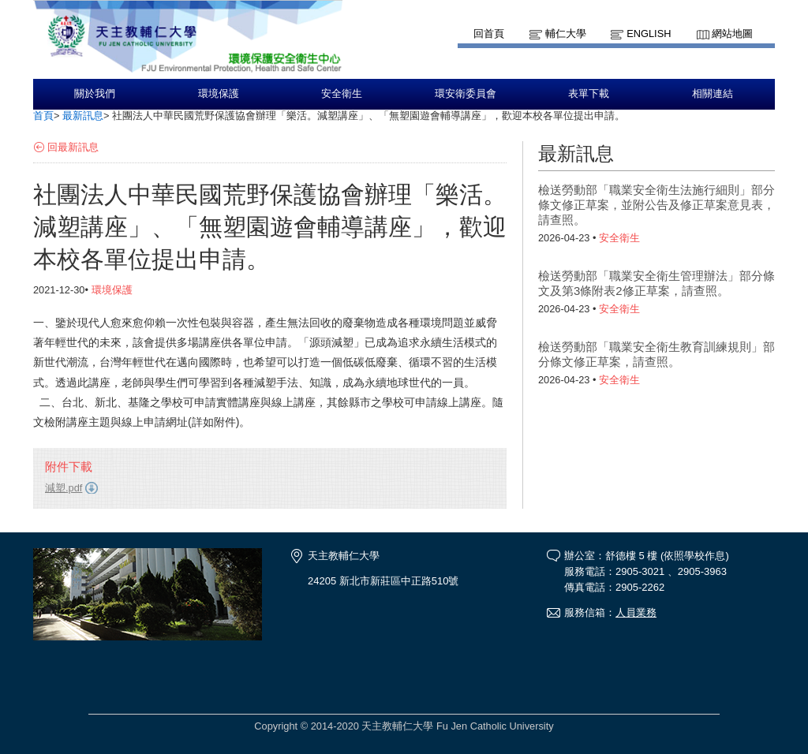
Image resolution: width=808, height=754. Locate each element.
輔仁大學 (565, 33)
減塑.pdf (63, 488)
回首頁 (488, 33)
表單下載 (588, 93)
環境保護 (218, 93)
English (649, 33)
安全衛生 (341, 93)
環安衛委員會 (465, 93)
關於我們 (94, 93)
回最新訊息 (73, 147)
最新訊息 (82, 115)
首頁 (43, 115)
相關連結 (712, 93)
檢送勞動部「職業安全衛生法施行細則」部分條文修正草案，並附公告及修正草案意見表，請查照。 (656, 204)
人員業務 (635, 612)
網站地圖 (732, 33)
